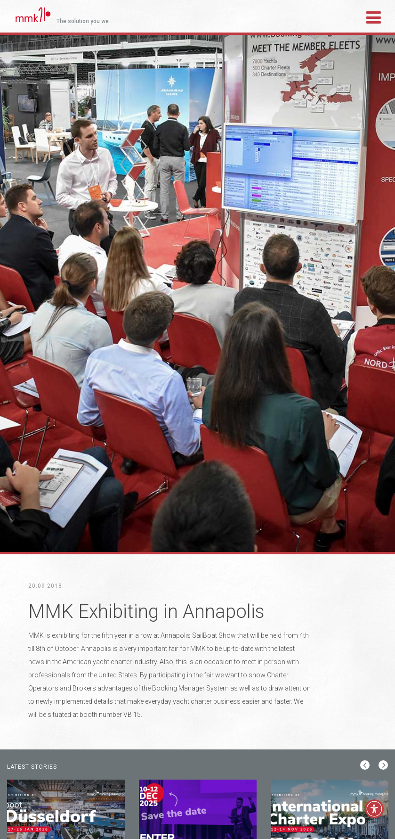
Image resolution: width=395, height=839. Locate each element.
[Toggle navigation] (373, 16)
